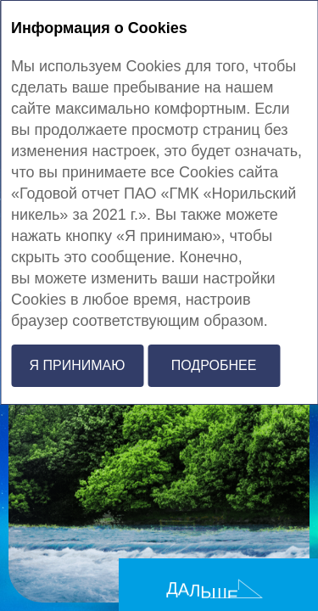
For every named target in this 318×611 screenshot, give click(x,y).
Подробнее (214, 365)
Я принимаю (78, 365)
